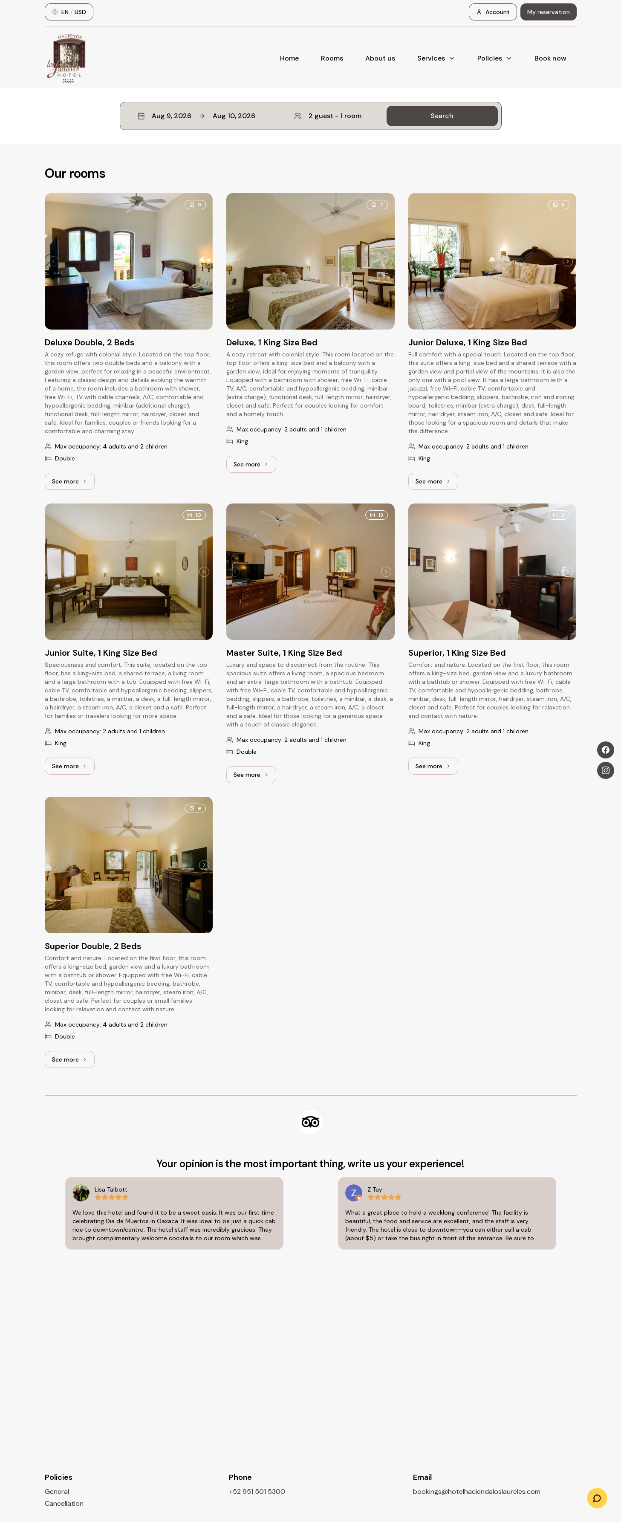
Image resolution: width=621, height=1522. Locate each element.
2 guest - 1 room (327, 115)
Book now (550, 58)
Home (289, 58)
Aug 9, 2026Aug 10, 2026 (196, 115)
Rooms (332, 58)
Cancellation (64, 1503)
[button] (311, 116)
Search (441, 115)
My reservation (548, 12)
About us (380, 58)
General (57, 1491)
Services (436, 58)
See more (73, 483)
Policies (494, 58)
